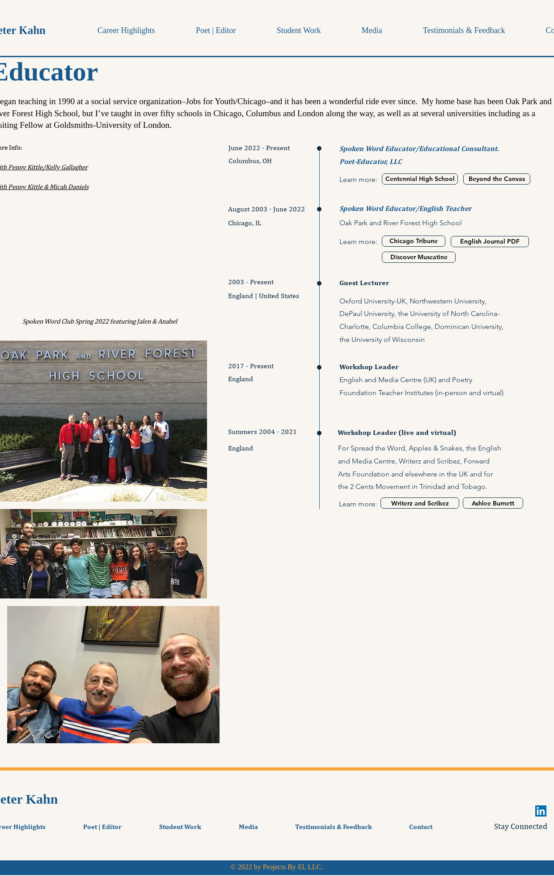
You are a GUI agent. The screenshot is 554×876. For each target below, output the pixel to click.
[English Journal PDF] (490, 241)
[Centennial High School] (420, 179)
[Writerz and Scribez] (420, 503)
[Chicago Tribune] (413, 241)
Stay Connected (520, 826)
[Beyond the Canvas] (496, 179)
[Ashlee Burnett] (493, 503)
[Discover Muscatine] (419, 257)
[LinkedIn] (540, 811)
